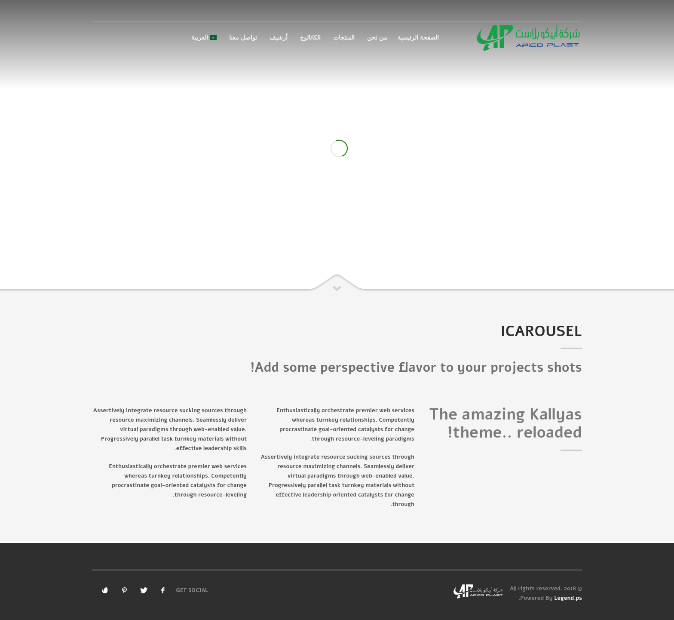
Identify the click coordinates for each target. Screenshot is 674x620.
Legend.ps (568, 598)
